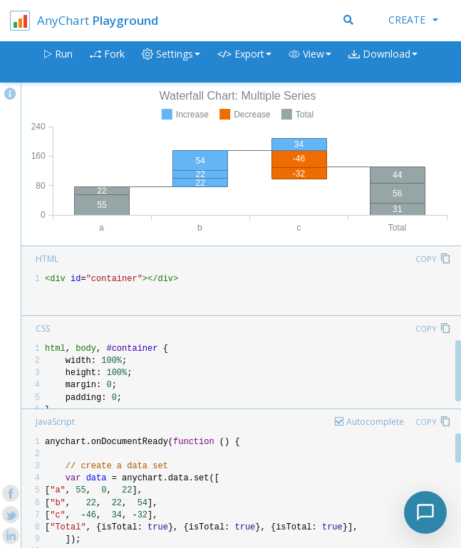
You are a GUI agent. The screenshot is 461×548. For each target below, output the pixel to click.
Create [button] (413, 19)
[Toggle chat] (425, 512)
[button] (310, 62)
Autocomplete (375, 422)
